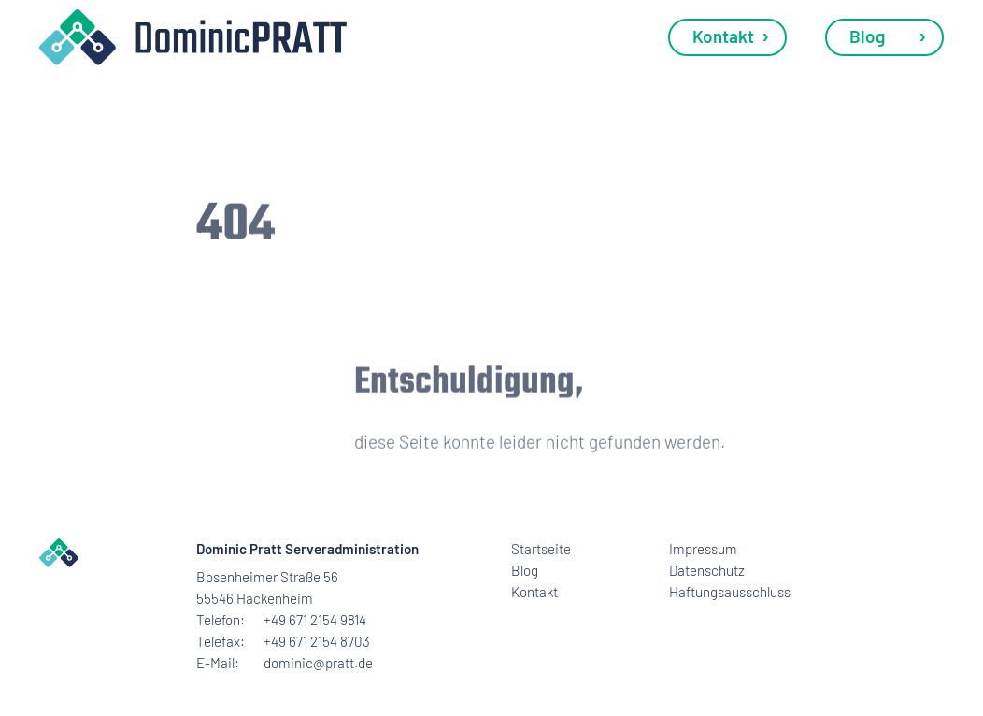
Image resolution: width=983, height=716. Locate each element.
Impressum (703, 548)
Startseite (541, 548)
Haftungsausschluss (728, 591)
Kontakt (723, 36)
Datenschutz (707, 570)
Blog (867, 36)
